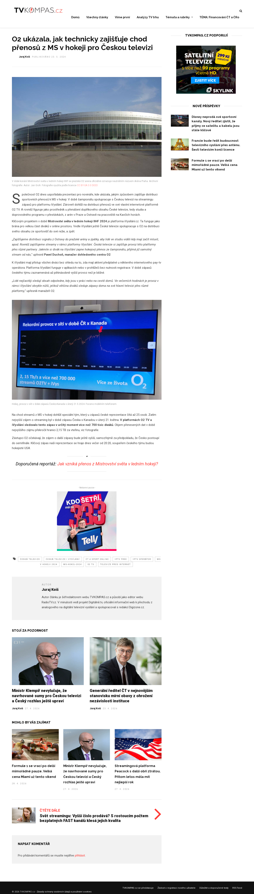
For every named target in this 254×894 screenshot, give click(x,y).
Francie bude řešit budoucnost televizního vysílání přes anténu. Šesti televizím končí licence (216, 148)
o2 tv (91, 568)
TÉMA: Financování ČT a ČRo (219, 17)
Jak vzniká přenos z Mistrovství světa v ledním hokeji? (107, 467)
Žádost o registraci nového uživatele (176, 891)
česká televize (30, 562)
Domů (75, 17)
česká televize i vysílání (63, 562)
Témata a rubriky (177, 17)
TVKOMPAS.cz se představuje (138, 891)
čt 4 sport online (97, 562)
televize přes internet (115, 568)
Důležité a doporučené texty (213, 891)
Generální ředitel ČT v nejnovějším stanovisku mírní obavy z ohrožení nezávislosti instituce (121, 698)
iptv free (121, 562)
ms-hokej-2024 (72, 568)
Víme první (122, 17)
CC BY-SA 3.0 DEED (87, 188)
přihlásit (80, 858)
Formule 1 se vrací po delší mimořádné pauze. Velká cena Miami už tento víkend (34, 774)
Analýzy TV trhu (148, 17)
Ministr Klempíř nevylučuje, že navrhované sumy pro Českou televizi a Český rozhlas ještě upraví (46, 698)
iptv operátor (142, 562)
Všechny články (97, 17)
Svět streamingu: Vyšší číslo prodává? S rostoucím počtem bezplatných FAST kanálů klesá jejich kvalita (94, 821)
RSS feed (237, 891)
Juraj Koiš (17, 711)
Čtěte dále (50, 813)
